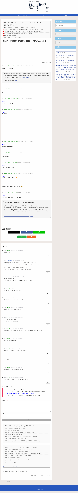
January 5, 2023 (18, 80)
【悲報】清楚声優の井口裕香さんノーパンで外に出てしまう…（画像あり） (19, 33)
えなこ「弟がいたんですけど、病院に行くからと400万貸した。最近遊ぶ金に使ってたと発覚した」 (23, 31)
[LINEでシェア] (39, 232)
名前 (3, 415)
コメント (5, 400)
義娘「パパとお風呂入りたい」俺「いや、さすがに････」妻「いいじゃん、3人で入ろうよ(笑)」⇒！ (24, 22)
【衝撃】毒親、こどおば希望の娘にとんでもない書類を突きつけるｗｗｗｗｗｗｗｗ (21, 438)
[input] (65, 25)
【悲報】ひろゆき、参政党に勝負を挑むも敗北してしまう (15, 440)
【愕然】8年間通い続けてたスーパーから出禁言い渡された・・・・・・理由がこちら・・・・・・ (23, 455)
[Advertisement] (26, 52)
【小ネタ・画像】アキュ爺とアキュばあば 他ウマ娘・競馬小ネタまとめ (18, 462)
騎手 (3, 228)
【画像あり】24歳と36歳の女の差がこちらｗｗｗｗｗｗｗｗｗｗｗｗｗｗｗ (19, 25)
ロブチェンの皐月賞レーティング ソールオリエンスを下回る (16, 461)
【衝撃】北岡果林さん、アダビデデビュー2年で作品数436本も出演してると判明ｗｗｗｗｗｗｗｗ (23, 27)
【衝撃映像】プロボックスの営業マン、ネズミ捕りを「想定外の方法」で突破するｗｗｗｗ (22, 449)
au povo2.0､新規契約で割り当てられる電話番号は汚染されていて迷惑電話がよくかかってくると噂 (23, 29)
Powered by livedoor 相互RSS (10, 468)
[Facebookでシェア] (27, 232)
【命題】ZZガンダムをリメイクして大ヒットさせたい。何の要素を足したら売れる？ (21, 442)
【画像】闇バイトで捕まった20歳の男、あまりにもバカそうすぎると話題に (19, 434)
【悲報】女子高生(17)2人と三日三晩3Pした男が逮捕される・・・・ (17, 430)
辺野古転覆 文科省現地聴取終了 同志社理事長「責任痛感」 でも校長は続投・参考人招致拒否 (22, 443)
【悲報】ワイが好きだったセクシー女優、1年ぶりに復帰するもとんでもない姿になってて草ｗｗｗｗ (24, 448)
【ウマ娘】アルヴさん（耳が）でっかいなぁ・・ (14, 464)
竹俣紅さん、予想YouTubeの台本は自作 (12, 459)
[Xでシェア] (14, 232)
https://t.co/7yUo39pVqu (24, 77)
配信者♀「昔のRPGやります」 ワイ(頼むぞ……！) (14, 37)
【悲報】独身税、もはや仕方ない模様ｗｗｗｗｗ (14, 432)
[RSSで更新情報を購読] (28, 237)
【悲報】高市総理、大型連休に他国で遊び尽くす (14, 436)
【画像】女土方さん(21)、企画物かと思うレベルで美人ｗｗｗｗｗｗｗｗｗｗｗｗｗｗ (21, 24)
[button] (75, 25)
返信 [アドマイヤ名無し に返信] (48, 255)
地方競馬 (8, 228)
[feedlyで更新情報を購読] (25, 237)
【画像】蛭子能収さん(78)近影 (10, 35)
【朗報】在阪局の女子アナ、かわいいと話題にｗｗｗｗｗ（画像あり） (18, 457)
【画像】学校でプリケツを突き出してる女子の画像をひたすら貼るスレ (18, 453)
